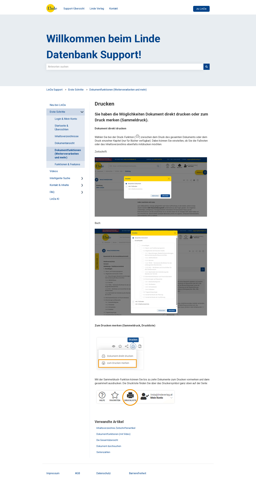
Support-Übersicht (74, 8)
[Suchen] (206, 67)
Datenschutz (103, 473)
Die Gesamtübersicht (107, 440)
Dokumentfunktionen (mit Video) (113, 434)
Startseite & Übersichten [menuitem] (61, 127)
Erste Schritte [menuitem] (57, 111)
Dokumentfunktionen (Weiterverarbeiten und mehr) (118, 89)
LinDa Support (54, 89)
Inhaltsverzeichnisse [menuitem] (67, 136)
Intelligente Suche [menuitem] (60, 178)
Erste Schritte (76, 89)
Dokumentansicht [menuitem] (64, 143)
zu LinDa (201, 8)
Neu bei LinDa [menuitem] (58, 105)
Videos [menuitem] (54, 171)
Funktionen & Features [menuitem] (67, 164)
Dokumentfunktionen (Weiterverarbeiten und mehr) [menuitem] (68, 154)
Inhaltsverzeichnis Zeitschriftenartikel (115, 428)
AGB (78, 473)
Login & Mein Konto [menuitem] (66, 118)
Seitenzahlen (103, 452)
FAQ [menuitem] (52, 192)
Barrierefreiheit (137, 473)
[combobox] (124, 67)
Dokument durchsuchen (108, 446)
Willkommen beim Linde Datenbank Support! (103, 46)
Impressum (52, 473)
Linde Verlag (97, 8)
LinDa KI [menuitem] (54, 198)
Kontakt (113, 8)
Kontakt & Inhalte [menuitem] (59, 185)
